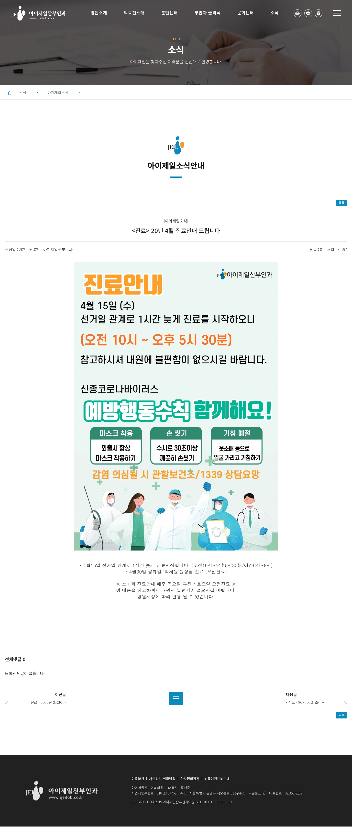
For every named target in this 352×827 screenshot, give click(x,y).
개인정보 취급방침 (162, 779)
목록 (341, 203)
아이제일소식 (61, 92)
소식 (23, 92)
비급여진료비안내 (217, 779)
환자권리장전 (189, 779)
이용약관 (138, 779)
